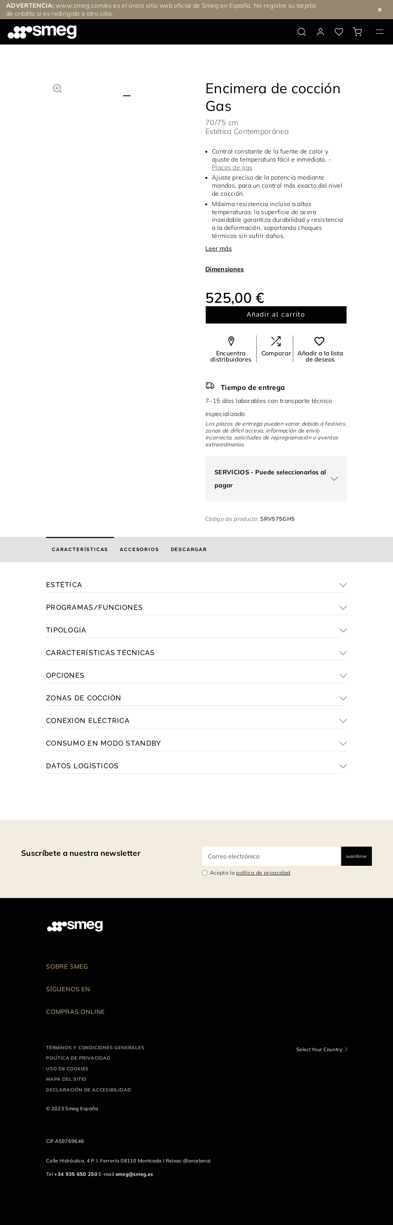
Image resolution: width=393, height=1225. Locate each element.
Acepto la (250, 872)
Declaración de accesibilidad (88, 1090)
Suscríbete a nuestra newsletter (80, 853)
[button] (57, 87)
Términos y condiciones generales (95, 1047)
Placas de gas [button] (232, 167)
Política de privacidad (78, 1058)
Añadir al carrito (276, 314)
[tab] (80, 549)
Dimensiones (224, 269)
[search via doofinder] (302, 32)
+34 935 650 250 (75, 1174)
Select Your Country (319, 1049)
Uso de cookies (67, 1068)
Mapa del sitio (66, 1079)
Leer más (218, 248)
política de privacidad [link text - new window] (263, 872)
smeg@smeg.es (134, 1174)
